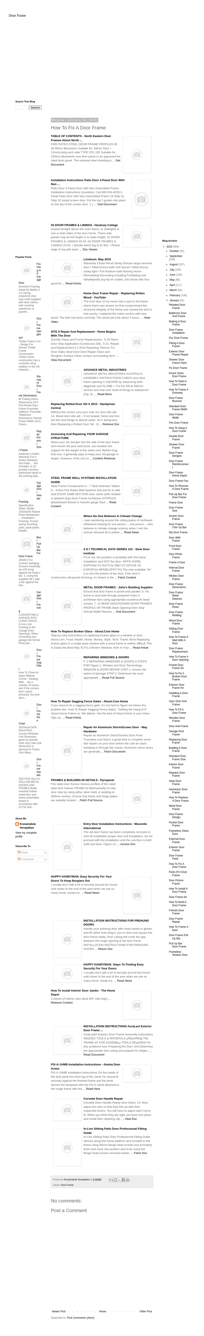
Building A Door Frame (178, 749)
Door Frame (17, 15)
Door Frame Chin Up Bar (177, 526)
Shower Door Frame (176, 446)
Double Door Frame (176, 438)
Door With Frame (175, 539)
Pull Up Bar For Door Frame (178, 496)
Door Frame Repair (176, 920)
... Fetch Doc (139, 1153)
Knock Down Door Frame (177, 375)
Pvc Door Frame (178, 337)
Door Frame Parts (176, 857)
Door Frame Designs (176, 454)
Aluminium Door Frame (178, 791)
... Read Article (71, 283)
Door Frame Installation (177, 331)
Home (102, 1311)
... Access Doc (126, 844)
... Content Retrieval (102, 458)
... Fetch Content (125, 577)
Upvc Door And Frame (178, 703)
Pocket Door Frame (176, 824)
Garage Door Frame (176, 733)
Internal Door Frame (176, 569)
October (175, 251)
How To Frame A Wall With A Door (178, 640)
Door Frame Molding (176, 614)
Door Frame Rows (176, 605)
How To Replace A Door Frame (179, 799)
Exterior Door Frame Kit (176, 686)
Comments (26, 859)
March (174, 290)
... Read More (103, 394)
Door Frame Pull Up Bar (178, 937)
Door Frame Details (39, 767)
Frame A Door (177, 562)
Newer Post (59, 1311)
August (174, 264)
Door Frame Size (176, 509)
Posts (23, 852)
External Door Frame (177, 840)
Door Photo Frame (175, 556)
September (176, 256)
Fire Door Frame (178, 422)
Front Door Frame (175, 547)
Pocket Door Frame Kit (176, 667)
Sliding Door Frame (176, 630)
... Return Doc (104, 949)
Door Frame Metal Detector (176, 595)
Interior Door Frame (176, 766)
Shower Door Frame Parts (178, 361)
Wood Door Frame (175, 622)
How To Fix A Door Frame (177, 865)
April (172, 285)
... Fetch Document (113, 751)
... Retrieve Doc (109, 424)
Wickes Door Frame (176, 577)
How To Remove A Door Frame (179, 487)
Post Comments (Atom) (80, 1317)
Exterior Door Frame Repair (178, 353)
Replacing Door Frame (178, 741)
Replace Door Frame (177, 774)
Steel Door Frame (175, 782)
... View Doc (129, 1118)
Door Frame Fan (178, 480)
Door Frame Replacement (178, 650)
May (172, 279)
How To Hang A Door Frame (178, 429)
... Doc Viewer (89, 249)
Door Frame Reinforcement (179, 464)
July (172, 269)
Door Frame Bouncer (176, 399)
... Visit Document (105, 204)
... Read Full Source (112, 677)
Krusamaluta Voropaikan (28, 825)
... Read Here (91, 1088)
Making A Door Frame (177, 323)
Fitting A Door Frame (177, 345)
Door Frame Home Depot (178, 474)
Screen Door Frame (176, 517)
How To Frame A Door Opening (179, 658)
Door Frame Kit (178, 897)
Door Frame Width (176, 416)
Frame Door (176, 502)
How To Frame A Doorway (178, 391)
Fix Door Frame (178, 367)
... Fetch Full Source (89, 800)
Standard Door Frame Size (177, 758)
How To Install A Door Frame (178, 890)
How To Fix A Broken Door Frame (178, 676)
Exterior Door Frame (176, 849)
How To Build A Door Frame (177, 904)
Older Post (146, 1311)
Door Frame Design (176, 816)
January (175, 300)
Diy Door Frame (178, 532)
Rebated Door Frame (177, 306)
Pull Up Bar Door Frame (177, 945)
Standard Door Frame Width (178, 408)
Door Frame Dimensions (177, 586)
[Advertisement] (102, 60)
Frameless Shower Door (178, 953)
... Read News (130, 532)
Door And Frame (178, 726)
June (173, 274)
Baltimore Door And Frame (177, 315)
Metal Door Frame (175, 807)
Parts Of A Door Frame (178, 873)
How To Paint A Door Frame (178, 383)
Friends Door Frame (176, 912)
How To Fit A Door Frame (177, 711)
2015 (169, 246)
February (175, 295)
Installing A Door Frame (178, 695)
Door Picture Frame (176, 882)
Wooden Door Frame (177, 719)
